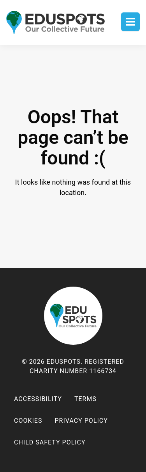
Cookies (28, 420)
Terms (85, 399)
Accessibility (38, 399)
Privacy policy (81, 420)
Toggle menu (130, 21)
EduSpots (73, 316)
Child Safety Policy (50, 442)
